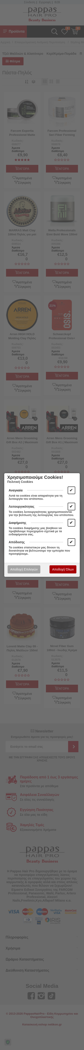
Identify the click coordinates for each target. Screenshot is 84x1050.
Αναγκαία (16, 490)
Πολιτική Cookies (20, 482)
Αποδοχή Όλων (63, 569)
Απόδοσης (17, 542)
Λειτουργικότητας (21, 506)
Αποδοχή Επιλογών (24, 569)
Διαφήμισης (17, 523)
